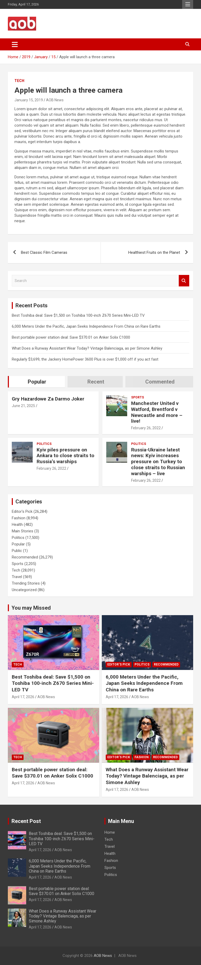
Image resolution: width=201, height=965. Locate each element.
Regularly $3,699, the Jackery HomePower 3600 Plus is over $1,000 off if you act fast (85, 359)
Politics (44, 444)
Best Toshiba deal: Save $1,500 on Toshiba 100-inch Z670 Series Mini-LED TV (78, 315)
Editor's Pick (22, 511)
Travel (17, 576)
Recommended (25, 557)
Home (109, 832)
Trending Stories (26, 583)
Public (17, 550)
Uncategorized (24, 589)
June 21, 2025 (23, 406)
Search (184, 281)
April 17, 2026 (23, 697)
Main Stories (22, 531)
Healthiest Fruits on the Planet (154, 252)
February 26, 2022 (146, 428)
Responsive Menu (187, 4)
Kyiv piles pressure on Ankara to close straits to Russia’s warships (65, 456)
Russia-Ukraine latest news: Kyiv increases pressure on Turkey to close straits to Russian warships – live (158, 461)
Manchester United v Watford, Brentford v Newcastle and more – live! (156, 412)
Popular (18, 544)
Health (17, 524)
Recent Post (26, 821)
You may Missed (31, 608)
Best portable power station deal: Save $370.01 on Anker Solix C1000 (71, 337)
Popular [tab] (37, 382)
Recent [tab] (95, 382)
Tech (19, 81)
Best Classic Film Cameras (44, 252)
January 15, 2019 (28, 100)
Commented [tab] (160, 382)
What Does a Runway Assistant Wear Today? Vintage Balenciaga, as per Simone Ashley (87, 348)
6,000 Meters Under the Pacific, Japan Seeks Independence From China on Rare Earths (86, 326)
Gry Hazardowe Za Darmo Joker (48, 399)
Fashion (18, 518)
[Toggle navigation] (15, 44)
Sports (137, 397)
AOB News (55, 100)
